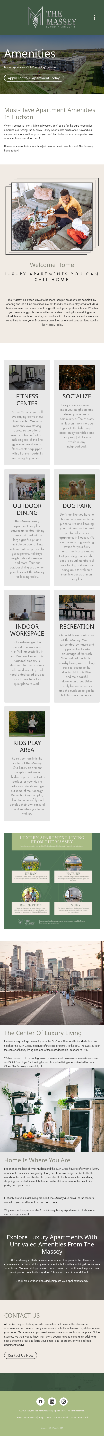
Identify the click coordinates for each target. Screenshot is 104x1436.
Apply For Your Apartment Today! (34, 78)
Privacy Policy (30, 1417)
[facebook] (40, 1401)
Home (19, 1417)
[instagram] (63, 1401)
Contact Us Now (20, 1355)
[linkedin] (52, 1401)
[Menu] (94, 17)
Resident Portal (61, 1417)
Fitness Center (27, 399)
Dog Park (77, 506)
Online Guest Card (79, 1417)
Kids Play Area (27, 746)
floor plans (34, 134)
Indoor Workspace (27, 630)
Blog (41, 1417)
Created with (52, 1428)
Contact (48, 1417)
